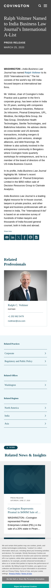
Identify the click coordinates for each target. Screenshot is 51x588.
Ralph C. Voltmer (18, 305)
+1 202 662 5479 (16, 316)
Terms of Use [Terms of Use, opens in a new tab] (26, 582)
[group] (10, 471)
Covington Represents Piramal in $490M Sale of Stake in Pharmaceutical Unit (30, 498)
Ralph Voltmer (33, 72)
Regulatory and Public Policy (18, 361)
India (7, 415)
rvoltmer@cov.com (16, 321)
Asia (7, 423)
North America (12, 408)
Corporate (9, 353)
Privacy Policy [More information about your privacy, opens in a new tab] (15, 582)
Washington (10, 385)
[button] (10, 471)
